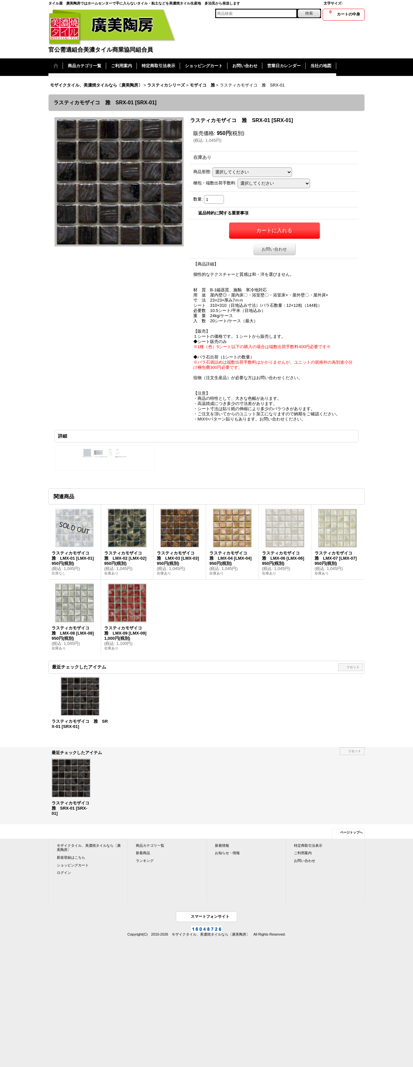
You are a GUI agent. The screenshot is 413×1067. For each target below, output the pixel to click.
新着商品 (143, 853)
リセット (353, 667)
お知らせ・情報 (227, 853)
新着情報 (222, 845)
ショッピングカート (73, 865)
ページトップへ (351, 832)
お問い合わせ (274, 249)
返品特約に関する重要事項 (223, 213)
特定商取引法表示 (308, 845)
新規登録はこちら (71, 857)
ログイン (64, 873)
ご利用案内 (303, 853)
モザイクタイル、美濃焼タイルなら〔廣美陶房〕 (89, 848)
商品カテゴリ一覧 (150, 845)
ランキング (145, 861)
